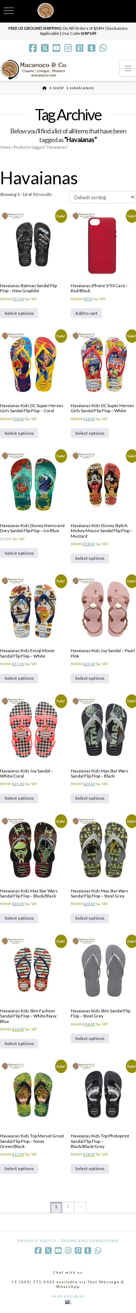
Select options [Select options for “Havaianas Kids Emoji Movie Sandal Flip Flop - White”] (19, 678)
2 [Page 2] (68, 1206)
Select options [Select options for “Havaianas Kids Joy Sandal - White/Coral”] (19, 798)
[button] (128, 68)
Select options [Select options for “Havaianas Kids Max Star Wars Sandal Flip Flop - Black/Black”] (19, 918)
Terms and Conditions (89, 1240)
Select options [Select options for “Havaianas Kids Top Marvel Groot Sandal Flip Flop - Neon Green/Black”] (19, 1168)
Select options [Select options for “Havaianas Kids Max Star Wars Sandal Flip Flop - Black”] (89, 798)
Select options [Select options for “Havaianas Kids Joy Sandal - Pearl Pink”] (89, 678)
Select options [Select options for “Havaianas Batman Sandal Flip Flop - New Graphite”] (19, 313)
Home (5, 147)
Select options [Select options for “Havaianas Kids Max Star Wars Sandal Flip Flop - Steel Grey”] (89, 918)
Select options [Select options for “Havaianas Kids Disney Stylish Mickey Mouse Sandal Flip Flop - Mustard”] (89, 558)
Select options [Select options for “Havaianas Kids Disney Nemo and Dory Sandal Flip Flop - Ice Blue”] (19, 553)
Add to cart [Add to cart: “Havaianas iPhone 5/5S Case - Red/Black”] (86, 313)
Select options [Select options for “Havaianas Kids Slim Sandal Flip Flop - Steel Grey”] (89, 1038)
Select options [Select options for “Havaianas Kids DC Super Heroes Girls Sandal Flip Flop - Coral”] (19, 433)
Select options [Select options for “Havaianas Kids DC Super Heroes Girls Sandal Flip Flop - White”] (89, 433)
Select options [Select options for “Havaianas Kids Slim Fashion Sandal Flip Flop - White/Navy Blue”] (19, 1043)
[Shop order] (102, 197)
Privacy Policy (37, 1240)
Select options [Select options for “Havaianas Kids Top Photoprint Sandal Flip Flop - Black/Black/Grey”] (89, 1168)
